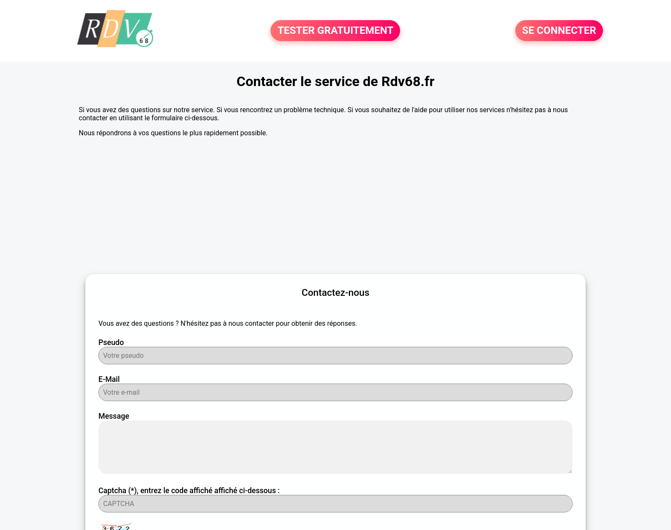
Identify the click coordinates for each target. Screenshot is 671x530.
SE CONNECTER (559, 31)
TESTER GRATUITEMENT (335, 31)
